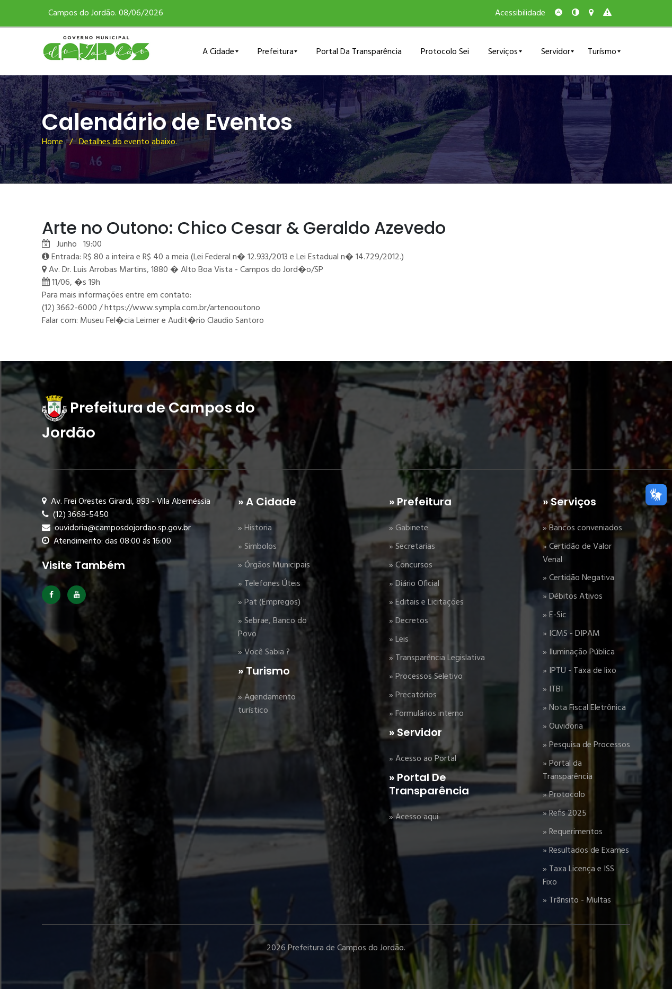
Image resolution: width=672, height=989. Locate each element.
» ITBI (553, 689)
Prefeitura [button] (276, 52)
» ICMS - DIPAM (571, 634)
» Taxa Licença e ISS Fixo (578, 875)
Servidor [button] (555, 52)
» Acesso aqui (413, 817)
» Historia (255, 528)
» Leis (399, 639)
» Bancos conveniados (582, 528)
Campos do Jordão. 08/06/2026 (105, 13)
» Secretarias (412, 547)
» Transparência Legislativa (437, 658)
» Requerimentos (573, 832)
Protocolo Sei (445, 52)
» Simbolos (257, 547)
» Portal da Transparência (568, 770)
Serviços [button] (503, 52)
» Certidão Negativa (578, 578)
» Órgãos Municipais (274, 565)
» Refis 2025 (565, 813)
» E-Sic (555, 615)
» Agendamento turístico (267, 703)
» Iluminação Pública (579, 652)
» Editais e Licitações (426, 602)
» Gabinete (408, 528)
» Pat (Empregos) (269, 602)
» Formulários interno (426, 714)
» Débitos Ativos (573, 596)
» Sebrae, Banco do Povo (272, 627)
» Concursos (410, 565)
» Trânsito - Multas (577, 900)
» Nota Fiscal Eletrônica (584, 708)
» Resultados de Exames (586, 850)
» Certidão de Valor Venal (577, 553)
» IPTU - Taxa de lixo (579, 671)
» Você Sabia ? (264, 652)
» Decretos (408, 621)
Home (52, 142)
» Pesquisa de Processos (586, 745)
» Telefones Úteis (269, 584)
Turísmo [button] (602, 52)
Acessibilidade (520, 13)
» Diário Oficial (414, 584)
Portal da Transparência (359, 52)
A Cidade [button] (218, 52)
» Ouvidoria (563, 726)
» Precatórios (413, 695)
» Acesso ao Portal (422, 759)
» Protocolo (564, 795)
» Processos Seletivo (426, 677)
